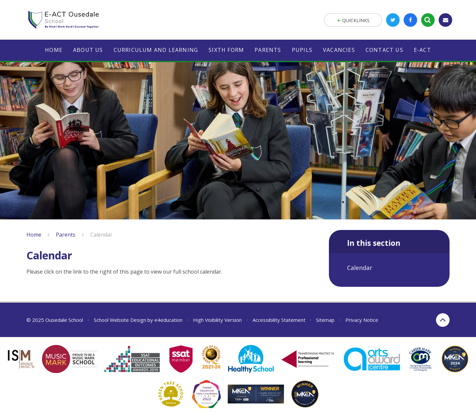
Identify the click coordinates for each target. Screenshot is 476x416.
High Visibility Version (217, 320)
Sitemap (325, 320)
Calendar (101, 234)
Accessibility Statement (279, 320)
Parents (65, 234)
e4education (168, 320)
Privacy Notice (361, 320)
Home (33, 234)
